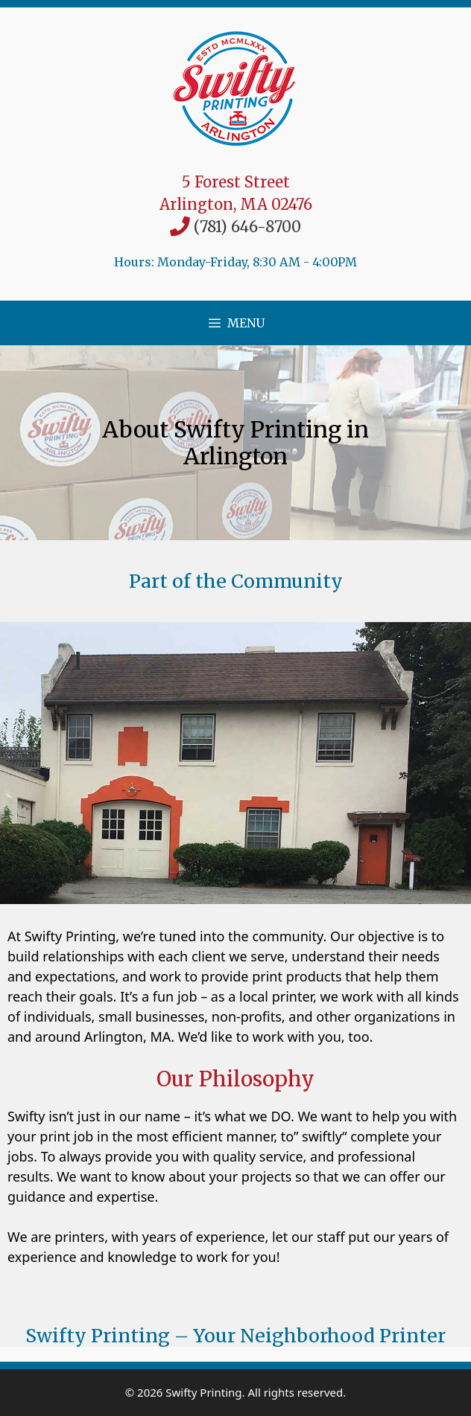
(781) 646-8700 (247, 226)
